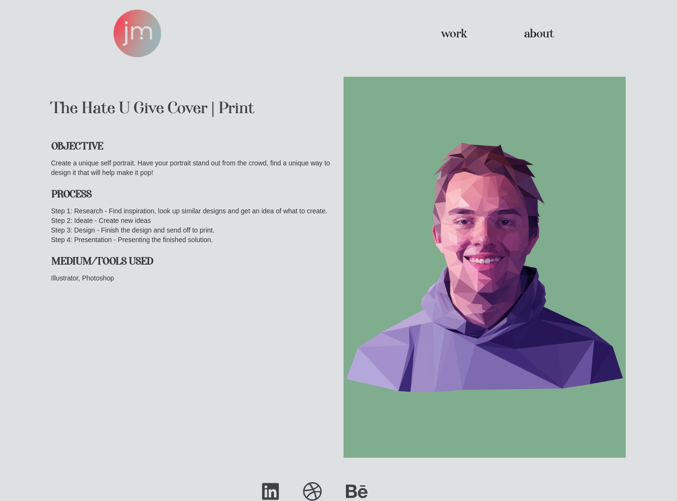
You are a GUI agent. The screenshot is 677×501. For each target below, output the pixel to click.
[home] (137, 34)
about (539, 33)
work (454, 33)
